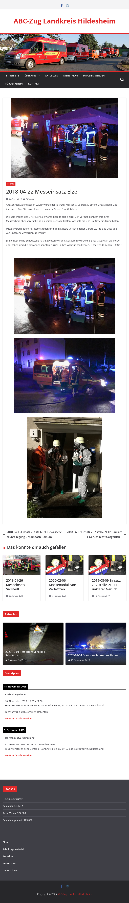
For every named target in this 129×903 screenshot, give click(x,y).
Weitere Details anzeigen (19, 718)
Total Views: (10, 813)
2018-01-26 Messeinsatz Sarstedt (15, 584)
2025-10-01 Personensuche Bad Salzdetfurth (25, 653)
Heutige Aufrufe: (12, 799)
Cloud (6, 842)
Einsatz (10, 184)
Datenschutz (10, 870)
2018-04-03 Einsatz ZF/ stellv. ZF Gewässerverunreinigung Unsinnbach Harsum (32, 534)
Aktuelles (51, 75)
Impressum (9, 863)
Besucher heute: (12, 806)
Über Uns (30, 75)
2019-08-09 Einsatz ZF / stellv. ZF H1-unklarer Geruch (106, 584)
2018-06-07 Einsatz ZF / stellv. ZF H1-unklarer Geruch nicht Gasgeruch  (96, 534)
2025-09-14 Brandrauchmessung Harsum (94, 655)
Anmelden (8, 856)
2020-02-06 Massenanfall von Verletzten (62, 584)
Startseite (12, 75)
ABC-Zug (30, 198)
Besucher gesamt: (13, 820)
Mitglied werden (94, 75)
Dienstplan (70, 75)
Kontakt (33, 83)
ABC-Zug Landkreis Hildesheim (65, 20)
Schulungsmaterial (13, 849)
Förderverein (14, 83)
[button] (38, 75)
